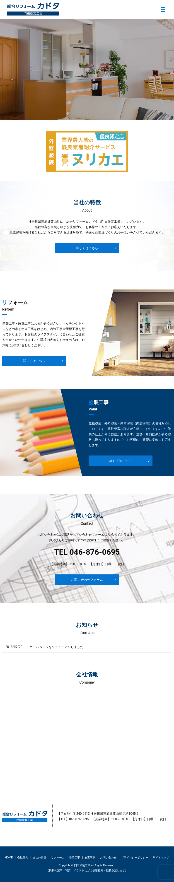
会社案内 (22, 857)
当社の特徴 (39, 857)
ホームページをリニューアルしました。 (58, 647)
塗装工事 (74, 857)
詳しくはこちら (87, 248)
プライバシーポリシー (134, 857)
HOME (9, 857)
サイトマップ (161, 857)
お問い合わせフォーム (87, 579)
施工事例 (90, 857)
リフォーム (58, 857)
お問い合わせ (108, 857)
